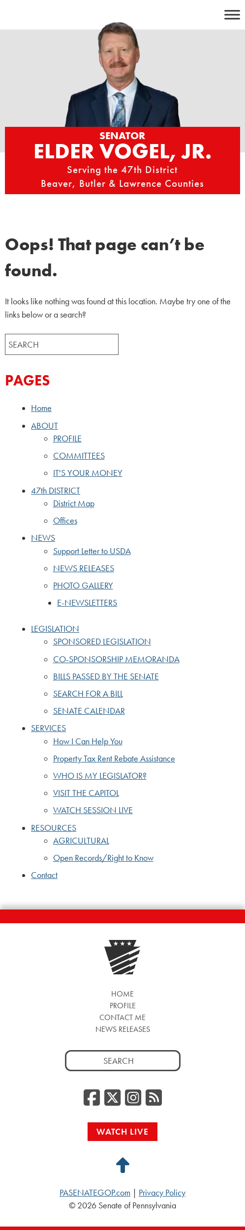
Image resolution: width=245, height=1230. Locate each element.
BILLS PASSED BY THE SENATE (106, 676)
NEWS (43, 537)
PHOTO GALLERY (83, 585)
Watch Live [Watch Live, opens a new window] (122, 1131)
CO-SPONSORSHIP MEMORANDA (116, 659)
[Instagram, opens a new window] (133, 1098)
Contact (44, 875)
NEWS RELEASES (83, 568)
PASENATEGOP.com (95, 1192)
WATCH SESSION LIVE (93, 810)
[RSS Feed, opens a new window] (154, 1098)
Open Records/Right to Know (103, 857)
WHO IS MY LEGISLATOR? (100, 775)
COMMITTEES (79, 455)
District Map (73, 503)
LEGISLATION (55, 628)
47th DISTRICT (55, 490)
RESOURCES (53, 827)
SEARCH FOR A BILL (88, 693)
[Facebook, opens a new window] (92, 1098)
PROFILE (67, 438)
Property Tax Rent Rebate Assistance (114, 758)
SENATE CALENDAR (89, 710)
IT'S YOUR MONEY (87, 473)
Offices (65, 520)
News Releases (122, 1029)
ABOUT (44, 425)
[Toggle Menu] (232, 14)
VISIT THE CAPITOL (86, 793)
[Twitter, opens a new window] (112, 1098)
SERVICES (48, 728)
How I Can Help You (87, 741)
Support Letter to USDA (92, 551)
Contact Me (122, 1017)
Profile (123, 1005)
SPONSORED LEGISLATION (102, 641)
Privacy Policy (162, 1192)
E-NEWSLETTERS (87, 602)
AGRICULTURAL (81, 840)
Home (41, 408)
